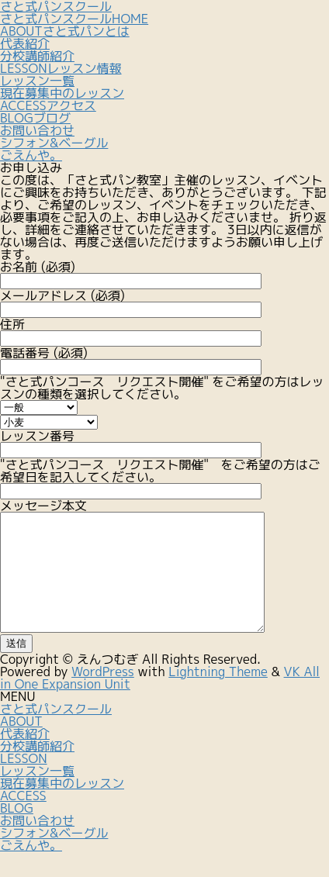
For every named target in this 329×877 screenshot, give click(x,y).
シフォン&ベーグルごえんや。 (54, 862)
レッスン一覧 (37, 80)
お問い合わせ (37, 843)
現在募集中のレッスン (62, 93)
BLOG (16, 831)
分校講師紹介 (37, 55)
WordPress (102, 694)
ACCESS (23, 818)
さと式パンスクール (56, 732)
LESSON (23, 781)
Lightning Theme (218, 694)
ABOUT (21, 744)
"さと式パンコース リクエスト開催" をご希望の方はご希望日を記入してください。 (160, 477)
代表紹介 (25, 43)
